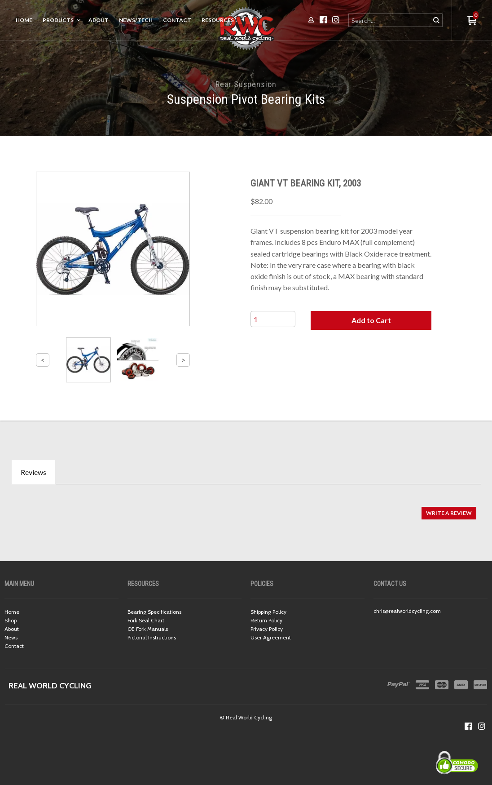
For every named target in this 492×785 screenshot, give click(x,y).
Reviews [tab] (33, 472)
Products (58, 20)
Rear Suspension (246, 84)
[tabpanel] (246, 508)
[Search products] (390, 20)
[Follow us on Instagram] (481, 726)
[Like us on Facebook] (468, 726)
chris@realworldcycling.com (407, 611)
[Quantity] (272, 319)
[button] (371, 320)
